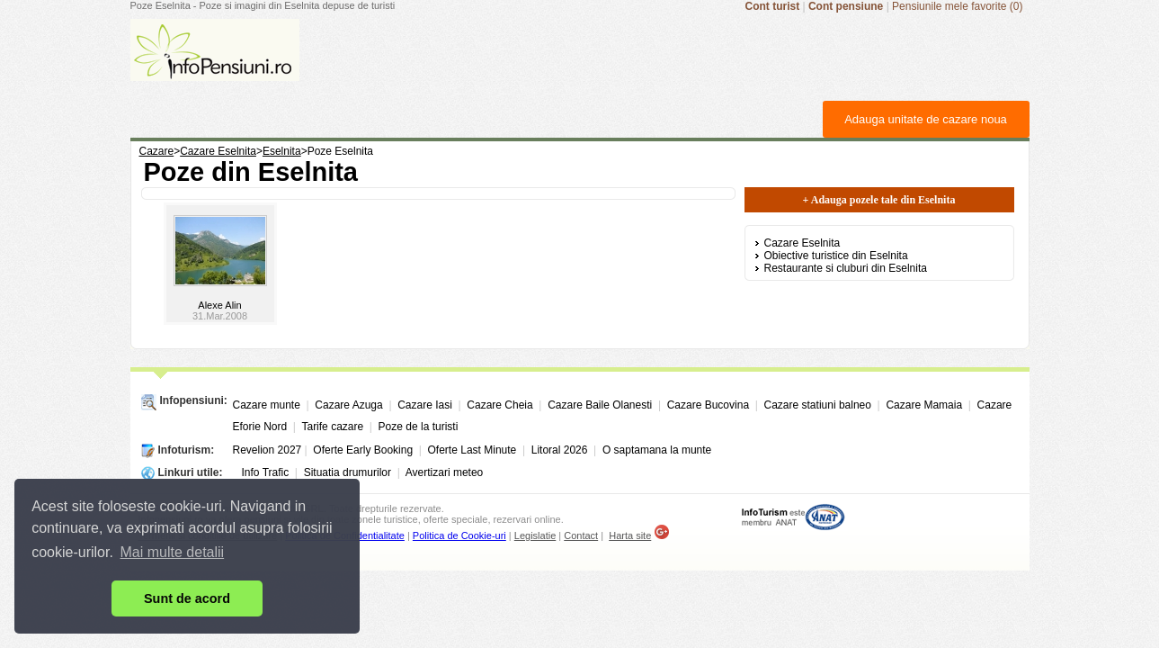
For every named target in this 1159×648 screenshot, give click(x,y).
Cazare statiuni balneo (817, 405)
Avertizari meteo (444, 472)
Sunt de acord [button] (187, 598)
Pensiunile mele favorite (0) (957, 6)
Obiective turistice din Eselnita (836, 255)
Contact (581, 535)
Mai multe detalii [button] (172, 552)
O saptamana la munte (656, 450)
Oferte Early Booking (363, 450)
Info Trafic (266, 472)
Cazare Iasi (424, 405)
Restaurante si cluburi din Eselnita (845, 268)
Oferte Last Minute (472, 450)
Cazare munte (266, 405)
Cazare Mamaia (924, 405)
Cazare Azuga (348, 405)
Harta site (630, 535)
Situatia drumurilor (347, 472)
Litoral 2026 (559, 450)
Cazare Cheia (499, 405)
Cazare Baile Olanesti (600, 405)
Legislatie (535, 535)
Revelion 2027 (267, 450)
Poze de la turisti (419, 426)
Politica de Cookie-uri (459, 535)
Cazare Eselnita (802, 243)
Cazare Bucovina (708, 405)
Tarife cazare (332, 426)
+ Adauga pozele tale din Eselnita (879, 200)
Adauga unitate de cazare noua (925, 119)
